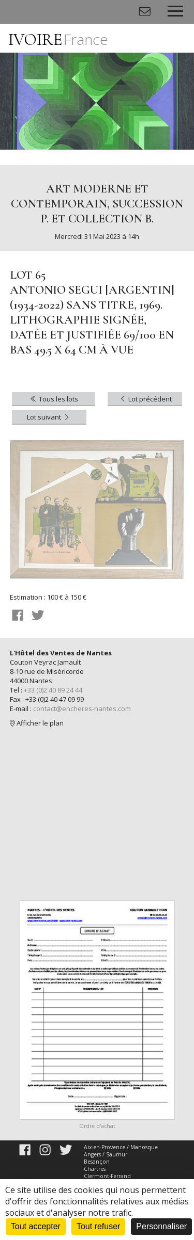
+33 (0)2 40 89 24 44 (53, 690)
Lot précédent (145, 399)
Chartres (95, 1168)
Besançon (97, 1161)
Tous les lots (53, 399)
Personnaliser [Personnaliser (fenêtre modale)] (161, 1226)
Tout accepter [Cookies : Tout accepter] (36, 1226)
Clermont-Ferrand (107, 1176)
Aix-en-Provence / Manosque (121, 1147)
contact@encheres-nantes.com (82, 708)
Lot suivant (49, 417)
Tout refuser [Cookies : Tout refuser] (98, 1226)
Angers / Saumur (105, 1154)
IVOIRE (58, 39)
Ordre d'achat (97, 1126)
